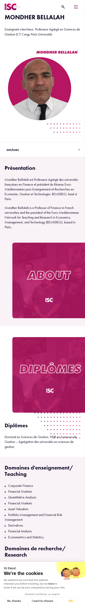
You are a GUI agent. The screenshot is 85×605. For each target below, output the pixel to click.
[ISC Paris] (12, 7)
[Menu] (76, 7)
